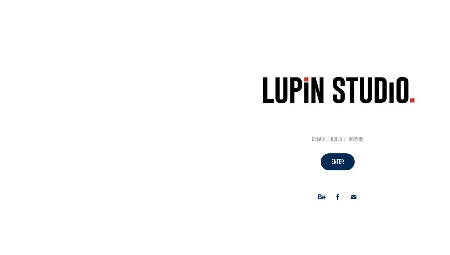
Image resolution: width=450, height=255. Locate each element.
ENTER (337, 161)
